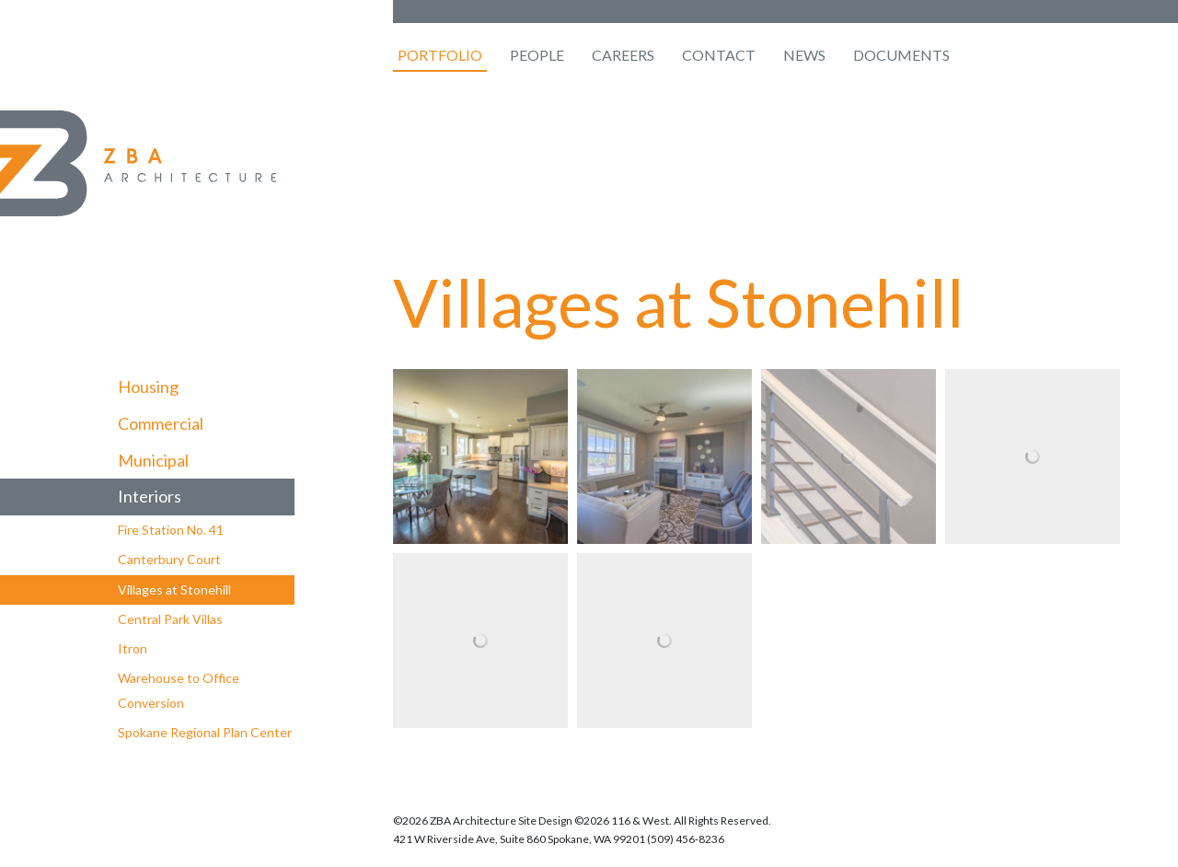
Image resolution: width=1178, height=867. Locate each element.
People (537, 55)
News (804, 55)
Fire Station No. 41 (171, 530)
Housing (148, 386)
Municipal (153, 460)
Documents (901, 55)
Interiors (149, 496)
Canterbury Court (169, 559)
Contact (719, 55)
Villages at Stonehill (174, 589)
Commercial (160, 423)
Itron (132, 648)
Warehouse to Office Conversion (178, 690)
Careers (623, 55)
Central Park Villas (170, 619)
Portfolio (440, 55)
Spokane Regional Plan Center (205, 732)
